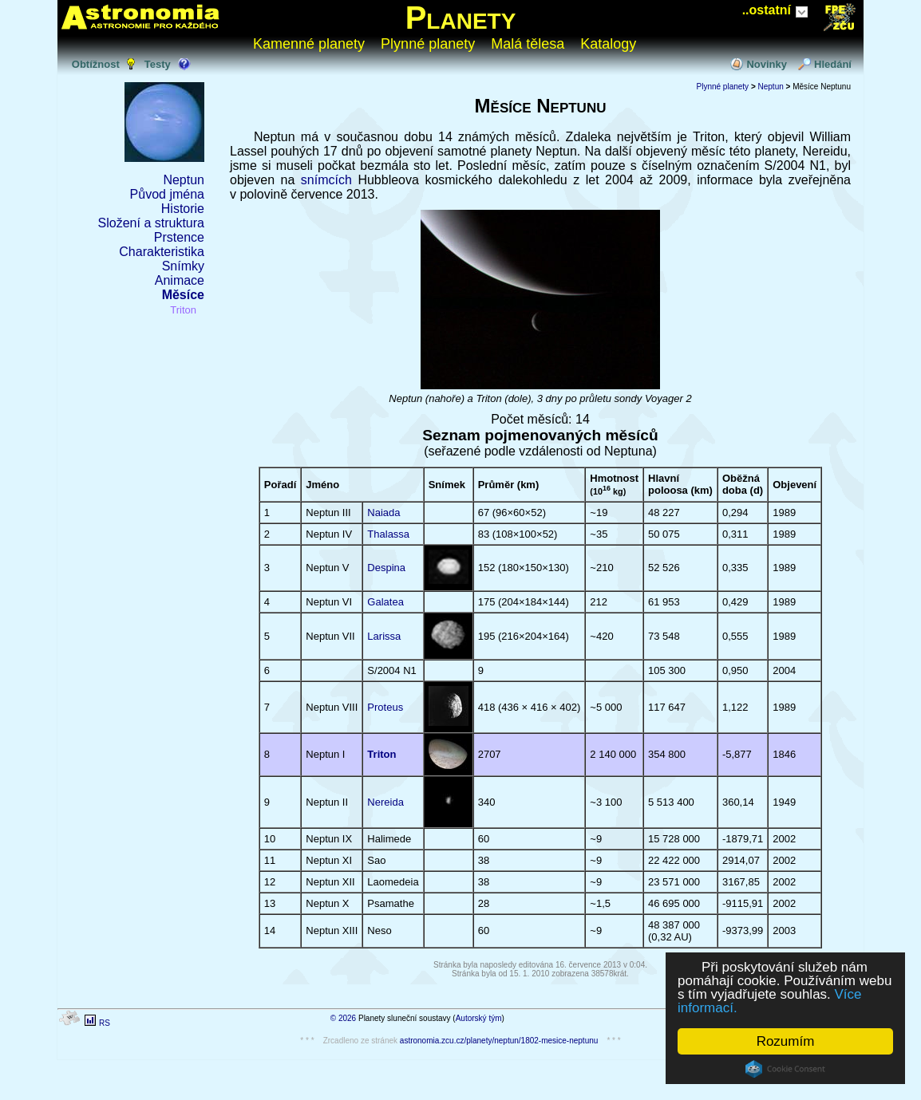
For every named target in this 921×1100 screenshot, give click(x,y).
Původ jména (167, 194)
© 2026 (343, 1018)
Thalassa (388, 534)
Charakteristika (161, 251)
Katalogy (608, 44)
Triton (183, 310)
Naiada (383, 512)
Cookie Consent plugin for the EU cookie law (785, 1069)
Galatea (385, 602)
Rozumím (786, 1041)
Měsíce (183, 295)
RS (104, 1023)
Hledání (833, 64)
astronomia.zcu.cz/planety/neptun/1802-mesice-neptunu (499, 1040)
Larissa (384, 636)
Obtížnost (96, 64)
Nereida (385, 802)
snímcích (329, 180)
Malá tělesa (527, 44)
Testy (157, 64)
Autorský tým (479, 1018)
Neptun (183, 180)
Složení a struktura (151, 223)
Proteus (385, 707)
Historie (182, 208)
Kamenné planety (309, 44)
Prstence (179, 237)
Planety (460, 17)
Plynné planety (428, 44)
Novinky (766, 64)
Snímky (183, 266)
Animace (179, 280)
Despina (386, 568)
